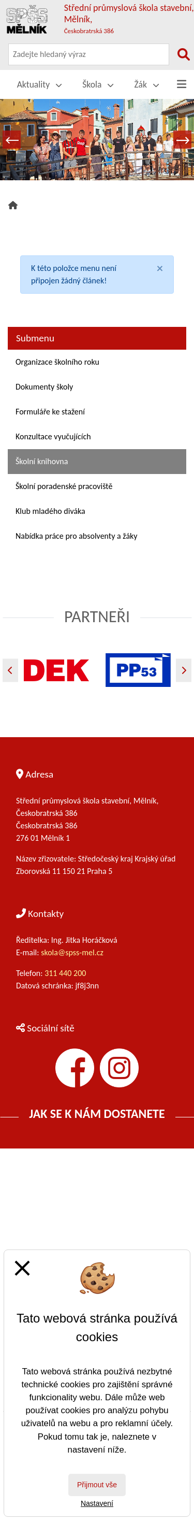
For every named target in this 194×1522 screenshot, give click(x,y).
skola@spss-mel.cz (72, 952)
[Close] (159, 268)
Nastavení (97, 1503)
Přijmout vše (97, 1485)
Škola (97, 84)
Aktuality (39, 84)
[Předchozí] (10, 670)
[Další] (183, 670)
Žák (146, 84)
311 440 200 (66, 973)
